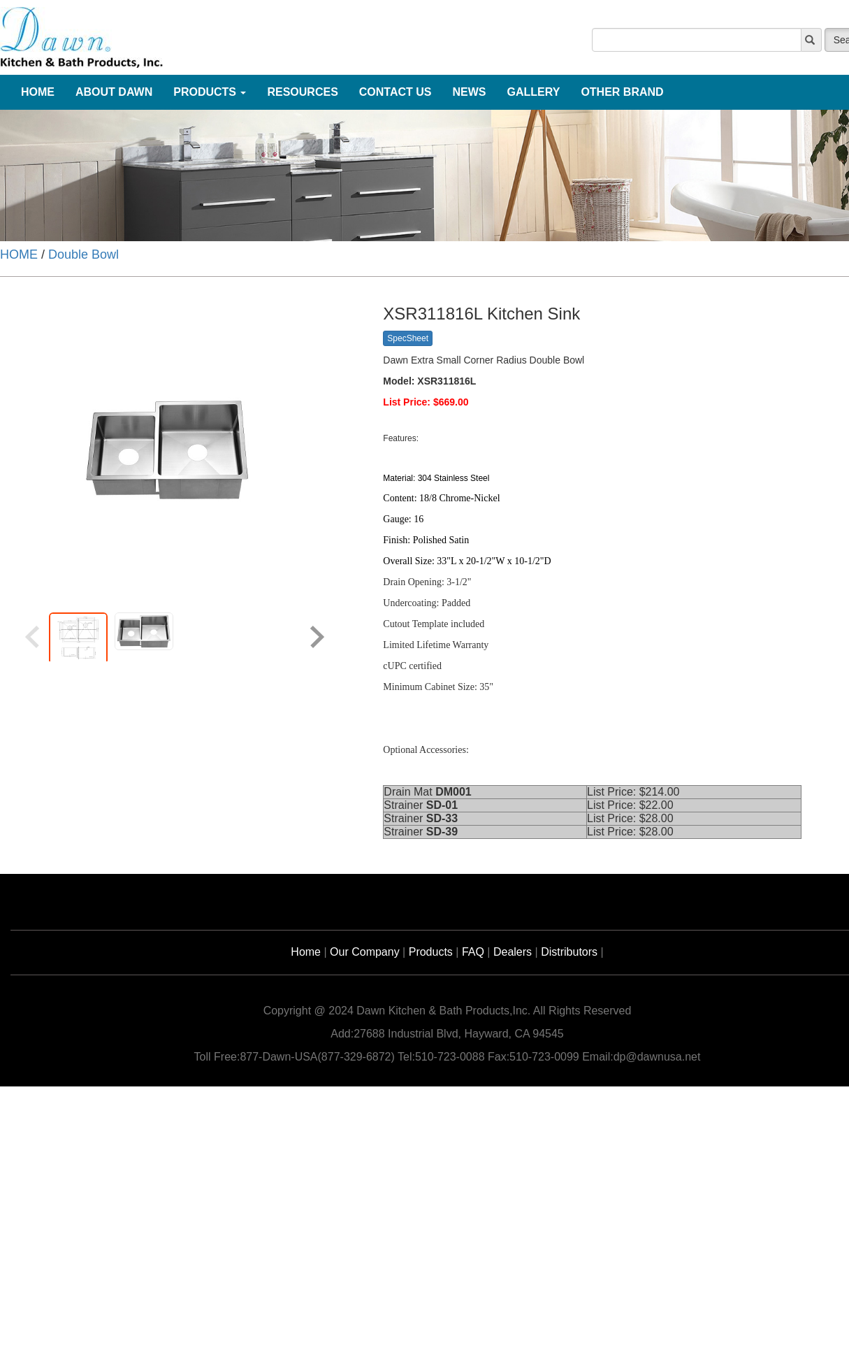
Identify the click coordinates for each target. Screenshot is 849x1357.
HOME (19, 254)
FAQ (473, 952)
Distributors (569, 952)
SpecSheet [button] (407, 338)
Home (306, 952)
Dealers (512, 952)
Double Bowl (83, 254)
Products (431, 952)
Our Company (365, 952)
